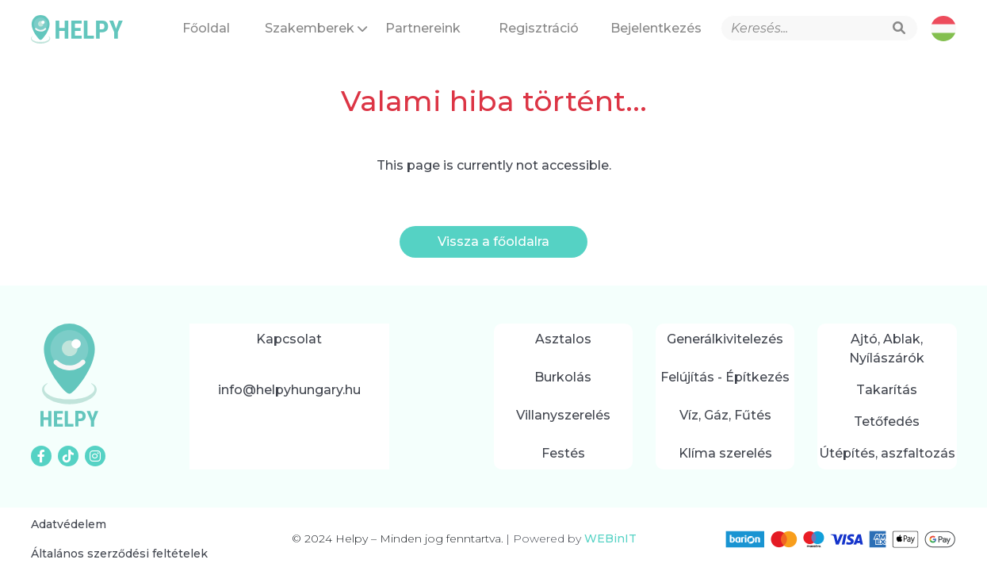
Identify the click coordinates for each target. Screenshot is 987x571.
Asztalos (563, 339)
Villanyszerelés (563, 415)
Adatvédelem (68, 524)
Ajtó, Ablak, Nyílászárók (886, 348)
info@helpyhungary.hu (289, 389)
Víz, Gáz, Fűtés (725, 415)
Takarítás (886, 389)
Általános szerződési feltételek (119, 553)
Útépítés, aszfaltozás (887, 453)
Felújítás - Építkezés (725, 377)
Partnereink (423, 28)
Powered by (571, 538)
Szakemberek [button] (315, 28)
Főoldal (206, 28)
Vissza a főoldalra (493, 241)
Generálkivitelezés (725, 339)
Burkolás (562, 377)
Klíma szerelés (725, 453)
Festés (563, 453)
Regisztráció (539, 28)
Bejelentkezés (656, 28)
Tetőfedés (887, 421)
